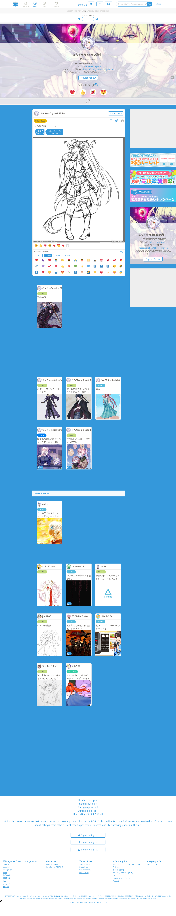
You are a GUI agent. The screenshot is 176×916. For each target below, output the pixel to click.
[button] (1, 901)
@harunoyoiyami (89, 59)
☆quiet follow (88, 77)
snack (57, 255)
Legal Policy (84, 872)
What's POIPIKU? (53, 864)
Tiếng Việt (7, 869)
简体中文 (6, 875)
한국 (5, 872)
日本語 (6, 886)
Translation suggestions (27, 861)
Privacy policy (85, 869)
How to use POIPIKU (54, 867)
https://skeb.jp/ (90, 69)
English (6, 864)
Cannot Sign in (119, 875)
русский (6, 884)
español (6, 867)
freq (38, 255)
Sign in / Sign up (88, 835)
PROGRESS (40, 120)
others (67, 255)
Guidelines (83, 867)
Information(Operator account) (126, 864)
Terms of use (84, 864)
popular (48, 255)
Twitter (116, 867)
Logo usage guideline (121, 878)
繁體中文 (6, 878)
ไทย (4, 881)
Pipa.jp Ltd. (152, 864)
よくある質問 (118, 869)
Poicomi (116, 881)
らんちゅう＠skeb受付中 (88, 55)
